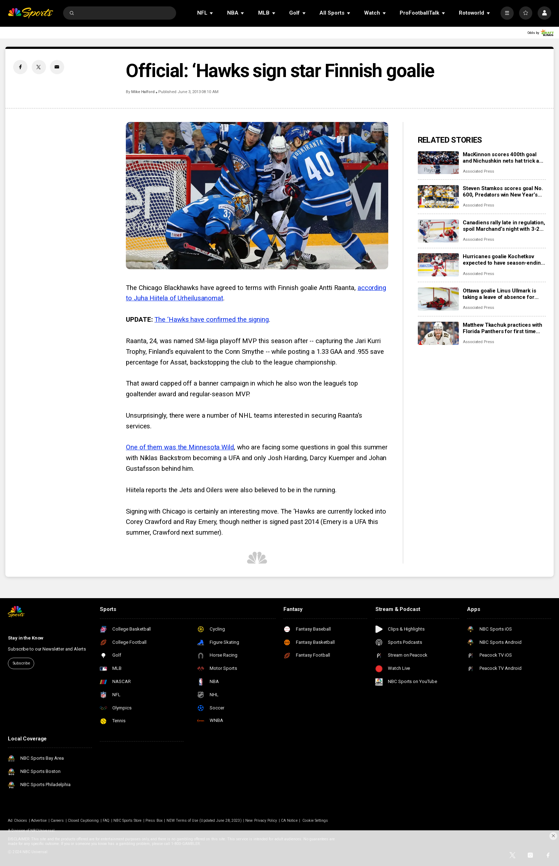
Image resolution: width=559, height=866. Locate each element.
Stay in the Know (25, 638)
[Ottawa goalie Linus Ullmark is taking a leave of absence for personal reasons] (438, 299)
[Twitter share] (39, 67)
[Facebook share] (20, 67)
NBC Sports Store (127, 820)
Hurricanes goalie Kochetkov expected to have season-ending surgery (503, 259)
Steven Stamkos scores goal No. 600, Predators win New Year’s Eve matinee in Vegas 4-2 (503, 191)
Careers (57, 820)
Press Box (153, 820)
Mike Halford (143, 92)
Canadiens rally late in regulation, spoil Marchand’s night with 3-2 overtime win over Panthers (504, 225)
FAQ (106, 820)
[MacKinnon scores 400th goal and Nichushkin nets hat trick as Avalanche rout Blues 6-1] (438, 162)
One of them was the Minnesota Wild (180, 447)
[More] (507, 13)
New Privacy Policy (261, 820)
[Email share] (57, 67)
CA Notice (289, 820)
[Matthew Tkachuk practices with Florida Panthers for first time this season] (438, 333)
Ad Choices (17, 820)
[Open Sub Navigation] (212, 13)
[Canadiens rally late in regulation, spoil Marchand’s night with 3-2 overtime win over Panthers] (438, 231)
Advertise (39, 820)
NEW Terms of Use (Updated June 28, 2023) (204, 820)
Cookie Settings (315, 820)
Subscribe (21, 663)
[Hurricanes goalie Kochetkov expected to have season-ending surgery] (438, 264)
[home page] (30, 13)
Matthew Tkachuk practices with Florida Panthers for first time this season (502, 328)
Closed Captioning (83, 820)
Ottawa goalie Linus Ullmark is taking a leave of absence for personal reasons (499, 293)
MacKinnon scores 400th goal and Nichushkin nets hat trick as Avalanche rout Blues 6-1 (502, 157)
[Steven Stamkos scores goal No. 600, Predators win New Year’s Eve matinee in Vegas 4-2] (438, 196)
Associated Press (478, 171)
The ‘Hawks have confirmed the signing (211, 320)
